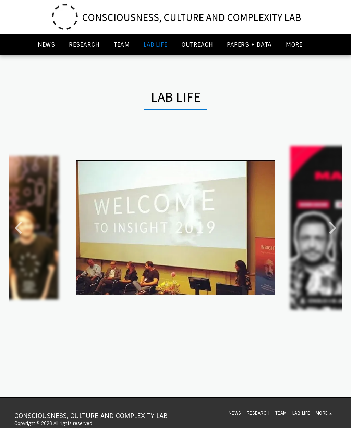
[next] (331, 228)
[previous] (19, 228)
